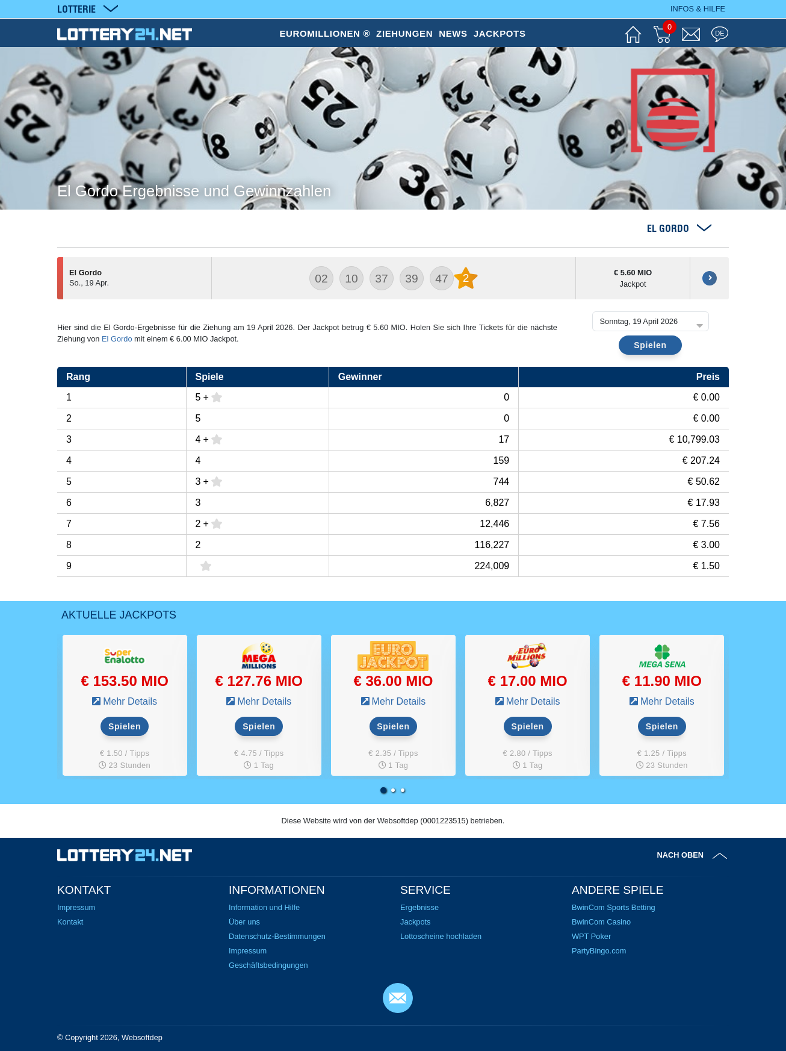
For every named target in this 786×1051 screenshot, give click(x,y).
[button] (383, 790)
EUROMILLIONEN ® (324, 33)
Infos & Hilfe (697, 8)
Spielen (650, 345)
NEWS (453, 33)
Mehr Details (130, 701)
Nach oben (680, 854)
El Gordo (117, 338)
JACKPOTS (500, 33)
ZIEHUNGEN (404, 33)
